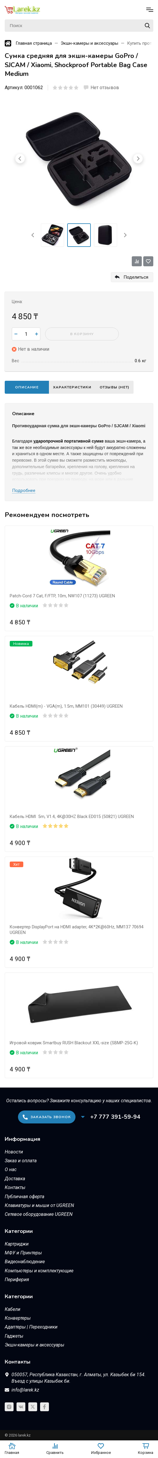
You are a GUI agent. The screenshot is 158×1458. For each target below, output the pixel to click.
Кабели (12, 1309)
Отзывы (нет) (114, 387)
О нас (11, 1169)
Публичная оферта (24, 1196)
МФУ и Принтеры (23, 1253)
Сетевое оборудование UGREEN (39, 1214)
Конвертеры (18, 1318)
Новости (14, 1152)
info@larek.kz (25, 1390)
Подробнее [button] (23, 490)
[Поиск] (79, 25)
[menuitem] (52, 235)
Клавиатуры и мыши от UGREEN (39, 1205)
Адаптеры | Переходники (31, 1327)
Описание (27, 387)
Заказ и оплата (21, 1160)
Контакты (15, 1187)
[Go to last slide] (33, 235)
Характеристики (72, 387)
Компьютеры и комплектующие (39, 1271)
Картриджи (17, 1244)
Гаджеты (14, 1336)
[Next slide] (125, 235)
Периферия (17, 1279)
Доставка (15, 1178)
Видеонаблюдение (25, 1261)
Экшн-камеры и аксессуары (34, 1345)
